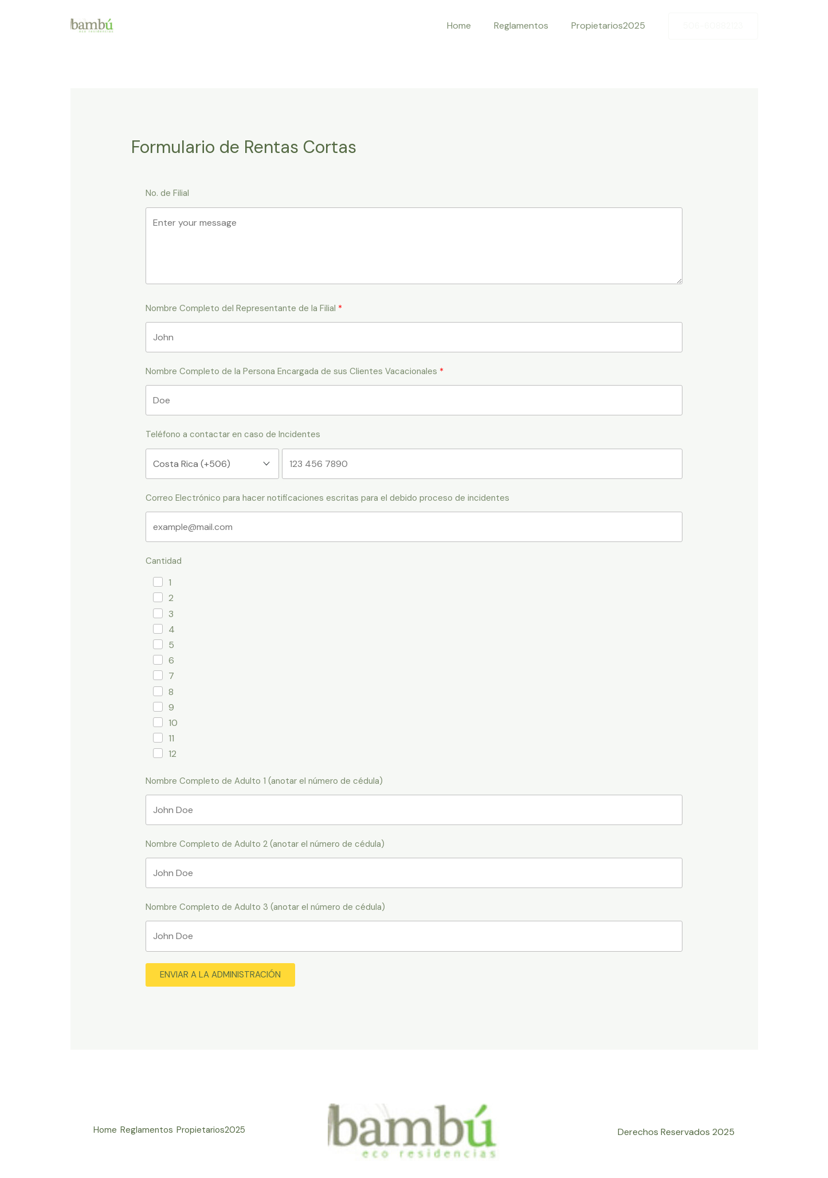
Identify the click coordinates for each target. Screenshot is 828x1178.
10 (173, 723)
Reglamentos (528, 25)
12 (172, 754)
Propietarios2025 (611, 25)
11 (171, 738)
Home (470, 25)
